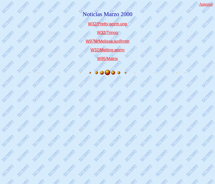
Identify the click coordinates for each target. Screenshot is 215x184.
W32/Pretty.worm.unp (107, 24)
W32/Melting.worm (107, 50)
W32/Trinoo (107, 32)
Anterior (206, 4)
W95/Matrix (107, 58)
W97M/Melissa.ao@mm (107, 41)
